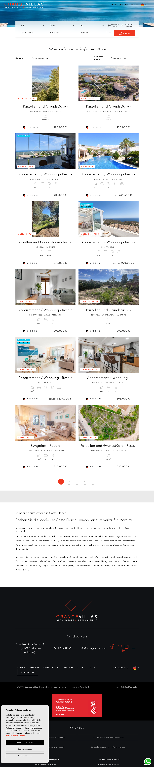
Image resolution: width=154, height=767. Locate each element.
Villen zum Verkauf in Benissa (108, 765)
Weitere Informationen (15, 736)
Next (72, 83)
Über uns (34, 667)
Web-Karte (85, 687)
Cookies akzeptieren (25, 742)
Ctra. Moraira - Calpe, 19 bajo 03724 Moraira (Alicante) (30, 648)
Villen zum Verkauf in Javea (45, 765)
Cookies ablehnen (25, 756)
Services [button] (68, 667)
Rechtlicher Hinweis (48, 687)
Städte (91, 667)
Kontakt (27, 672)
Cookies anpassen (25, 749)
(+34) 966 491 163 (61, 648)
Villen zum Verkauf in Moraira (108, 760)
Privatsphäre (64, 687)
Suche (124, 33)
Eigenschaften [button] (51, 667)
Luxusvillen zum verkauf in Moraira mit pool (108, 747)
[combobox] (31, 25)
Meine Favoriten (120, 5)
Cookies (75, 687)
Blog (80, 667)
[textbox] (32, 26)
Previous (19, 83)
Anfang (21, 667)
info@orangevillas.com (93, 648)
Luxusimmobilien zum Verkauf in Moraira (108, 738)
